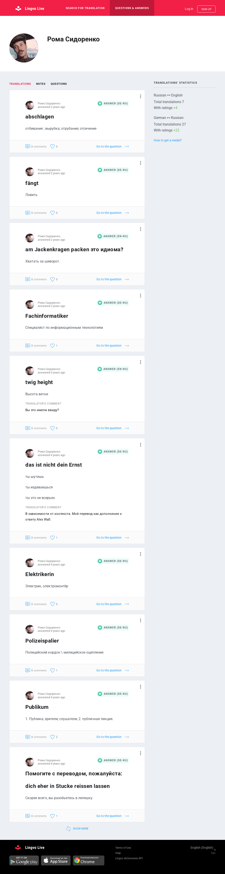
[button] (139, 96)
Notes (40, 83)
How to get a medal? (168, 140)
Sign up (206, 9)
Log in (189, 9)
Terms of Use (123, 847)
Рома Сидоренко (49, 103)
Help (118, 853)
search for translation (85, 8)
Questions (59, 83)
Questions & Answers (132, 8)
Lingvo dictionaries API (129, 858)
